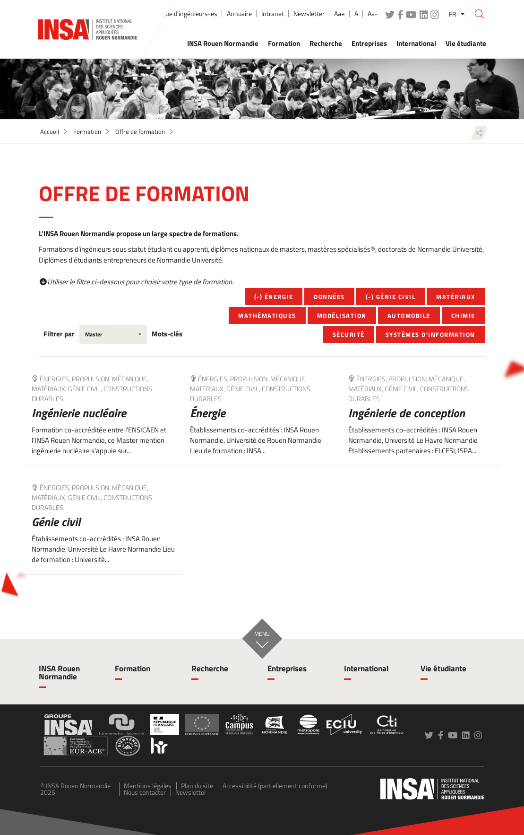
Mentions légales (148, 786)
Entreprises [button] (369, 43)
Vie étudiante (443, 668)
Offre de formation (140, 131)
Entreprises (287, 668)
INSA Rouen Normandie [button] (222, 43)
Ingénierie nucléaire (79, 413)
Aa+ (339, 13)
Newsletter (309, 13)
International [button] (416, 43)
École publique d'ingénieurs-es (175, 13)
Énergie (207, 413)
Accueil (49, 131)
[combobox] (113, 334)
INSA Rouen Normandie (59, 672)
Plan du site (197, 786)
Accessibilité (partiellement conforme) (275, 786)
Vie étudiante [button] (466, 43)
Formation (87, 131)
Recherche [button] (325, 43)
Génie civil (56, 522)
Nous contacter (145, 792)
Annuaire (239, 13)
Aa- (373, 13)
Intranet (272, 13)
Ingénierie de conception (406, 413)
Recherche (209, 668)
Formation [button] (284, 43)
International (366, 668)
